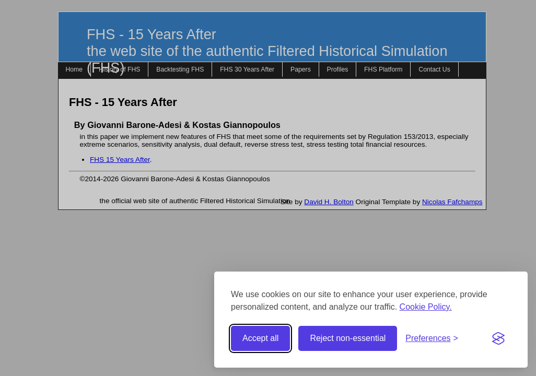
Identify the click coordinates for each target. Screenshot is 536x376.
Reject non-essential (348, 338)
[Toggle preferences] (431, 338)
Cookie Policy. (426, 306)
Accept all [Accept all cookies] (260, 338)
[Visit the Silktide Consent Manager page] (498, 338)
